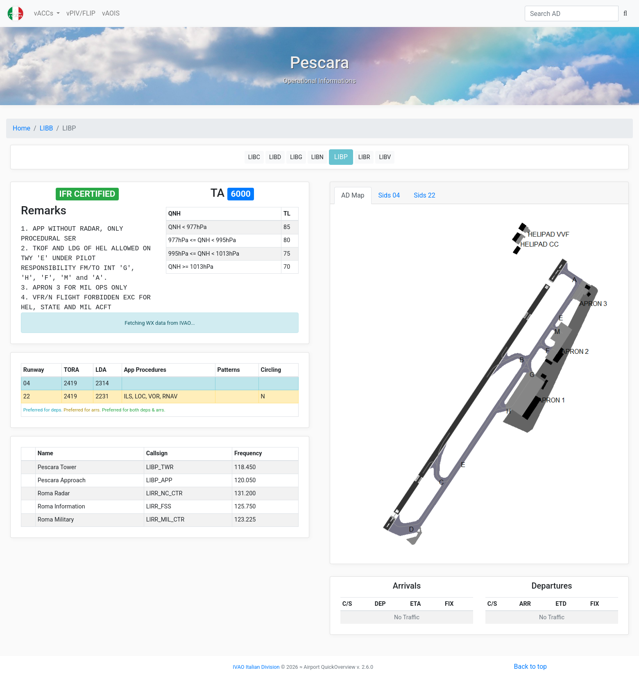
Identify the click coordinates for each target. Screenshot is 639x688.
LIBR (364, 157)
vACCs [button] (44, 13)
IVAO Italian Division (256, 667)
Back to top (530, 666)
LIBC (254, 157)
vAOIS (111, 13)
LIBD (275, 157)
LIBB (46, 128)
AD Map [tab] (353, 195)
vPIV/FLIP (80, 13)
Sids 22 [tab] (424, 195)
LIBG (296, 157)
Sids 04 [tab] (389, 195)
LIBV (385, 157)
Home (21, 128)
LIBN (317, 157)
